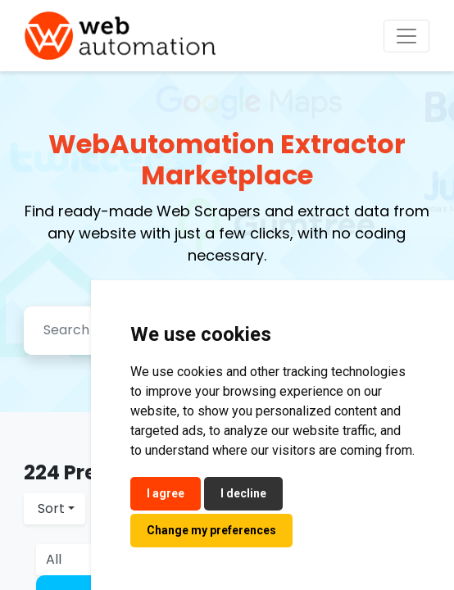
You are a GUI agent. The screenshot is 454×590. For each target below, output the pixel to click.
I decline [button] (243, 493)
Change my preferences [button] (211, 530)
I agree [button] (165, 493)
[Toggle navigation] (406, 36)
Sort (51, 508)
